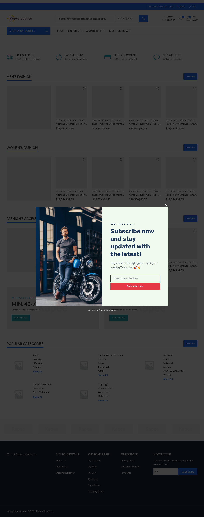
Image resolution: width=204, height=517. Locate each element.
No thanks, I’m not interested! (102, 310)
